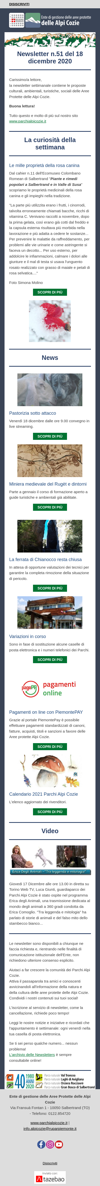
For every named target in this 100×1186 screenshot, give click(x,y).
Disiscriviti (50, 1163)
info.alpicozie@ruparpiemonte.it (49, 1128)
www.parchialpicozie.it (27, 121)
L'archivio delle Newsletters (32, 1054)
